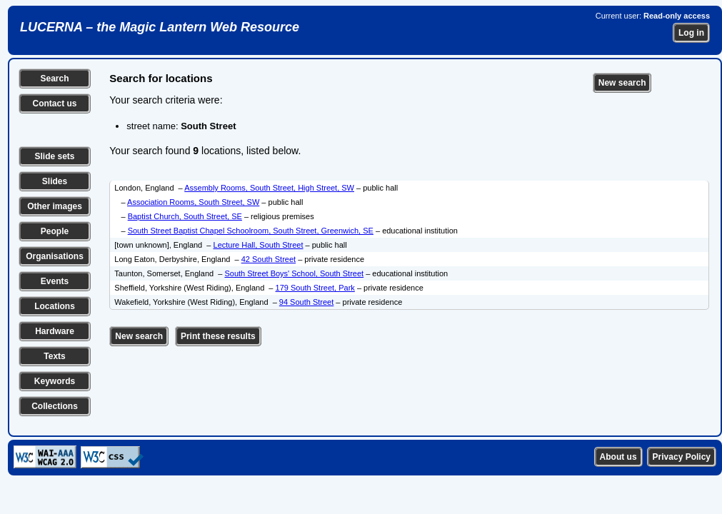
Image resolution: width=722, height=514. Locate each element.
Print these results (218, 336)
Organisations (55, 256)
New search (622, 83)
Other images (54, 206)
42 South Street (268, 259)
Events (55, 281)
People (55, 231)
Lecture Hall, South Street (259, 245)
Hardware (54, 331)
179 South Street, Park (315, 287)
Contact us (54, 104)
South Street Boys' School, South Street (293, 273)
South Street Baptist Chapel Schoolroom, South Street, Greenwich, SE (250, 230)
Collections (54, 406)
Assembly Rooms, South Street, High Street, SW (269, 187)
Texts (54, 356)
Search (54, 79)
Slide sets (54, 156)
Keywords (54, 381)
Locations (54, 306)
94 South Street (306, 302)
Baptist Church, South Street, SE (185, 216)
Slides (54, 181)
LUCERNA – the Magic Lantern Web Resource (159, 27)
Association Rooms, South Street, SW (193, 202)
